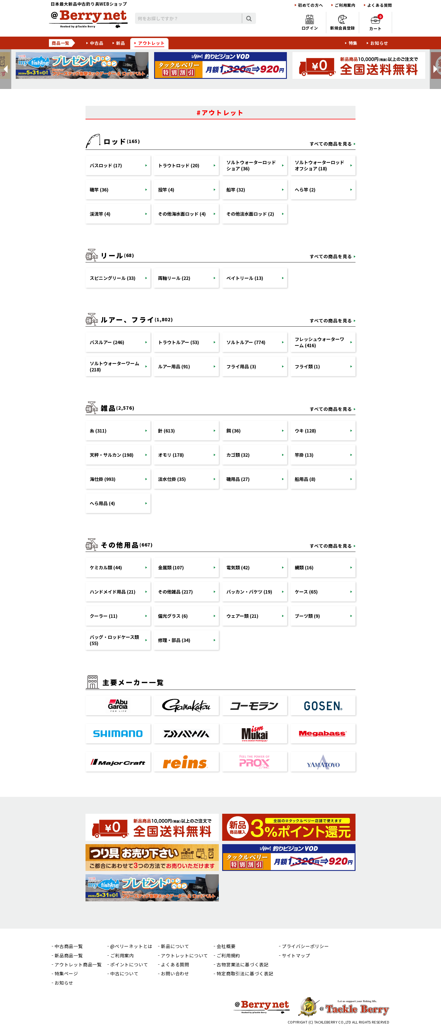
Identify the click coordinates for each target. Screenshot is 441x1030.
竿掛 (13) (304, 454)
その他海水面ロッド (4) (182, 213)
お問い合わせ (175, 973)
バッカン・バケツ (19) (249, 591)
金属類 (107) (171, 567)
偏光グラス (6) (173, 615)
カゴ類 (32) (238, 454)
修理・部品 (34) (174, 640)
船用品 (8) (305, 479)
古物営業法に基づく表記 (243, 964)
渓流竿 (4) (100, 213)
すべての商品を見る (331, 143)
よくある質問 (379, 5)
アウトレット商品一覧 (78, 964)
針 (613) (166, 430)
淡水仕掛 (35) (172, 479)
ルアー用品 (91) (174, 366)
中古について (124, 973)
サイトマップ (296, 955)
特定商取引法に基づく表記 (245, 973)
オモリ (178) (171, 454)
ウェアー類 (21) (242, 615)
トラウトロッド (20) (178, 165)
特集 (353, 43)
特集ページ (66, 973)
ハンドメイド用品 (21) (113, 591)
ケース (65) (306, 591)
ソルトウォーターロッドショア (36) (251, 165)
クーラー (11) (104, 615)
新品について (175, 946)
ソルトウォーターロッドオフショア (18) (319, 165)
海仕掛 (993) (103, 479)
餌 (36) (233, 430)
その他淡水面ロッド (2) (250, 213)
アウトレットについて (184, 955)
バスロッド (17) (106, 165)
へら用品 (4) (102, 503)
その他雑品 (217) (175, 591)
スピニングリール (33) (113, 278)
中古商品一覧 (69, 946)
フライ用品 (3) (241, 366)
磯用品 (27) (238, 479)
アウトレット (151, 43)
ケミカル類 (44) (106, 567)
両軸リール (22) (174, 278)
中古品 (96, 43)
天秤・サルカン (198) (112, 454)
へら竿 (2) (305, 189)
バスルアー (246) (107, 342)
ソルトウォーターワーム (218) (114, 366)
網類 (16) (304, 567)
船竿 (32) (235, 189)
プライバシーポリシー (305, 946)
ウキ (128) (305, 430)
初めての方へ (310, 5)
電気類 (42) (238, 567)
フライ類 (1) (307, 366)
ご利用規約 (228, 955)
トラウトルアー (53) (178, 342)
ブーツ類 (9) (307, 615)
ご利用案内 (345, 5)
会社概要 (226, 946)
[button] (5, 69)
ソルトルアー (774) (246, 342)
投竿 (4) (166, 189)
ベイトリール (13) (244, 278)
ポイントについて (129, 964)
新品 (120, 43)
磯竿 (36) (99, 189)
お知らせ (379, 43)
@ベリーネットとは (131, 946)
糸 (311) (98, 430)
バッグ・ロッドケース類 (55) (114, 640)
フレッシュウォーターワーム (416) (319, 342)
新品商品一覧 (69, 955)
